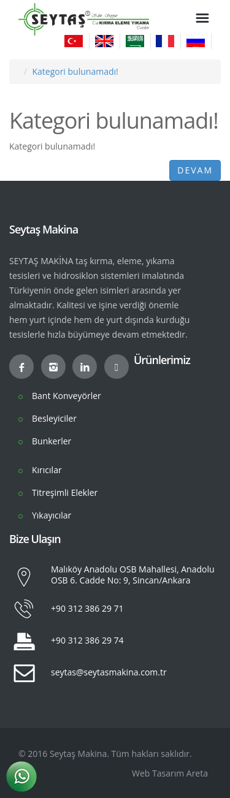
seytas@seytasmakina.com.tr (109, 672)
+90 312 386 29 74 (87, 640)
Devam (195, 170)
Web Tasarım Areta (170, 773)
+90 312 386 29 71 (87, 608)
